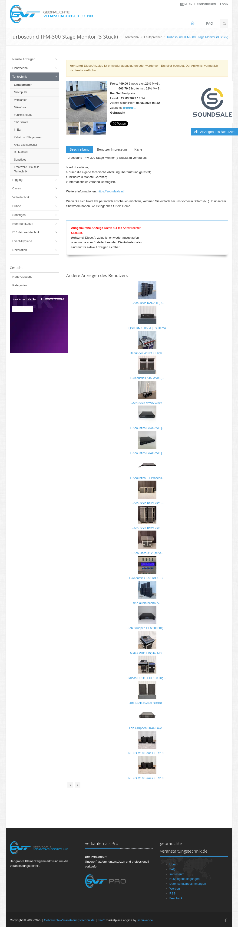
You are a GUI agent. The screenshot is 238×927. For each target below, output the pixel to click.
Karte (138, 149)
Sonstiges (20, 159)
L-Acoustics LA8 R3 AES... (147, 578)
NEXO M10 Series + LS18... (147, 753)
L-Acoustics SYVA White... (147, 403)
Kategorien (19, 285)
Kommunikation (22, 223)
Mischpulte (20, 92)
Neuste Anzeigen (23, 59)
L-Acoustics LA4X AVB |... (147, 428)
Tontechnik (19, 76)
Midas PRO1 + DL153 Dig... (147, 678)
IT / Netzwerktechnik (26, 232)
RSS (172, 893)
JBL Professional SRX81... (147, 703)
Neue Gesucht (22, 276)
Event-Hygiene (22, 241)
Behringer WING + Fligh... (147, 353)
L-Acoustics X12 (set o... (147, 553)
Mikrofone (20, 107)
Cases (16, 188)
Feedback (176, 898)
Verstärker (20, 100)
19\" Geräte (21, 122)
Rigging (17, 179)
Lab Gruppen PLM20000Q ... (147, 628)
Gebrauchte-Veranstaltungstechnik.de (69, 920)
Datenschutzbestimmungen (187, 883)
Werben (174, 888)
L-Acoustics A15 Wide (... (147, 378)
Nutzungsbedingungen (184, 879)
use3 (101, 920)
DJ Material (21, 152)
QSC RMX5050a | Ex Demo (147, 328)
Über (172, 864)
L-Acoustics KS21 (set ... (147, 503)
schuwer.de (145, 920)
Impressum (176, 874)
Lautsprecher (153, 37)
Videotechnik (21, 197)
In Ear (17, 129)
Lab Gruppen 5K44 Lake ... (147, 728)
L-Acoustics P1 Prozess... (147, 478)
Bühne (16, 206)
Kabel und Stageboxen (28, 137)
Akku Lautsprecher (25, 144)
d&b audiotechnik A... (147, 603)
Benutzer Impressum (112, 149)
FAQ (209, 23)
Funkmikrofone (23, 114)
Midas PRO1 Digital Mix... (147, 653)
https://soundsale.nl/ (110, 191)
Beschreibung (80, 149)
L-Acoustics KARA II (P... (147, 303)
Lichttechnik (20, 68)
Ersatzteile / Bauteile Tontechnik (26, 169)
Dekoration (19, 250)
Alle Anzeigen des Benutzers (214, 132)
